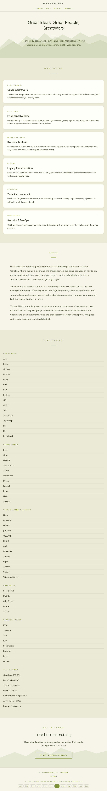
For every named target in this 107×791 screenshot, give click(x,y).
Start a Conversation (53, 755)
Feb (26, 786)
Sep (69, 786)
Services (39, 8)
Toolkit (58, 8)
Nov (80, 786)
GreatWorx (53, 4)
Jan (20, 786)
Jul (57, 786)
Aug (63, 786)
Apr (38, 786)
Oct (74, 786)
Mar (32, 786)
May (45, 786)
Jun (51, 786)
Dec (86, 786)
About (49, 8)
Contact (68, 8)
